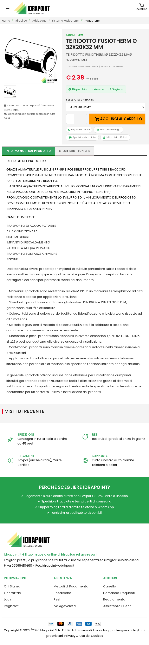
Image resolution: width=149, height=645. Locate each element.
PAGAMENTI (26, 456)
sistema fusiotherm (65, 21)
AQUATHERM (74, 35)
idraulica (21, 21)
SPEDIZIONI (25, 434)
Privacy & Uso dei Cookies (83, 636)
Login (8, 599)
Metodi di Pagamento (71, 586)
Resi (57, 599)
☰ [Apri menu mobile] (7, 8)
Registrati (11, 606)
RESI (95, 434)
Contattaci (13, 593)
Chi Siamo (12, 586)
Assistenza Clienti (117, 606)
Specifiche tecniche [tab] (74, 151)
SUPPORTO (100, 456)
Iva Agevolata (65, 606)
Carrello (109, 586)
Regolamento (114, 599)
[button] (141, 8)
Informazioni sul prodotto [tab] (28, 151)
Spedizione (62, 593)
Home (6, 21)
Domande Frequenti (119, 593)
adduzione (39, 21)
